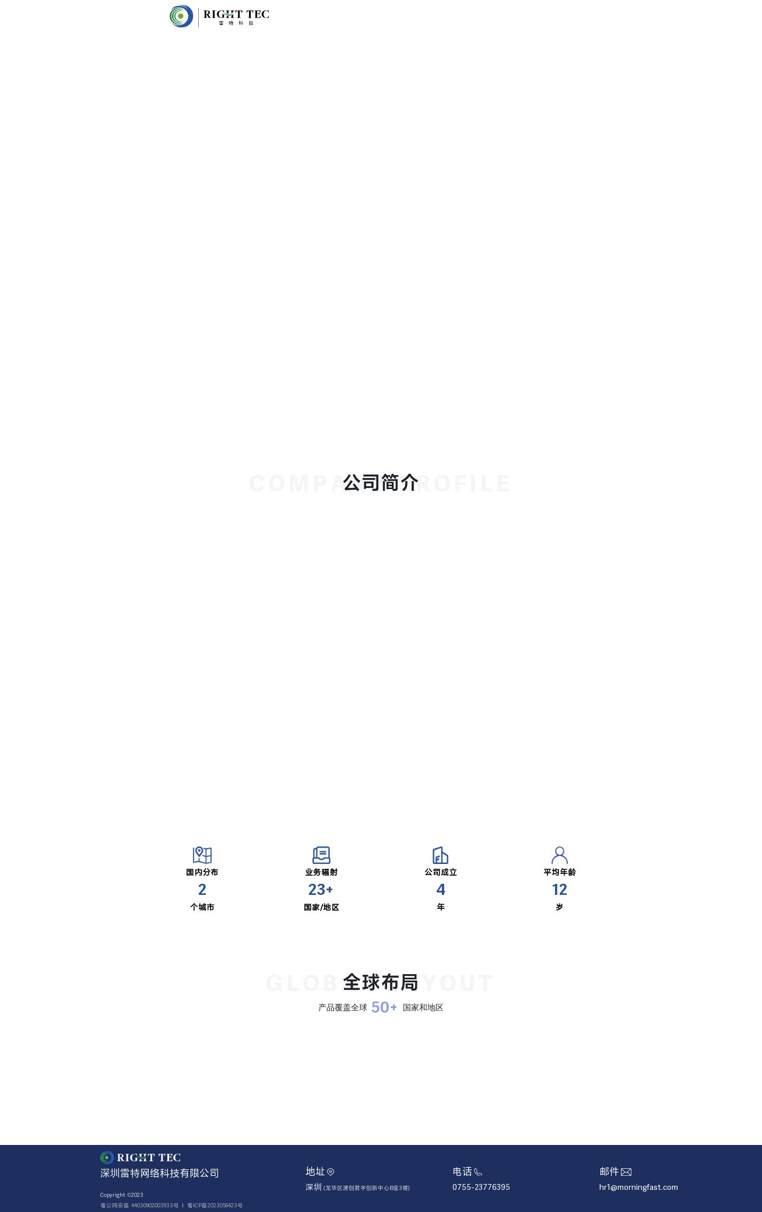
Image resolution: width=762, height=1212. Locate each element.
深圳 (357, 1187)
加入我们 (568, 15)
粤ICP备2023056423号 (215, 1205)
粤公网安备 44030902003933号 (139, 1205)
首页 (431, 15)
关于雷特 (473, 15)
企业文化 (520, 15)
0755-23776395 (481, 1187)
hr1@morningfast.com (638, 1187)
